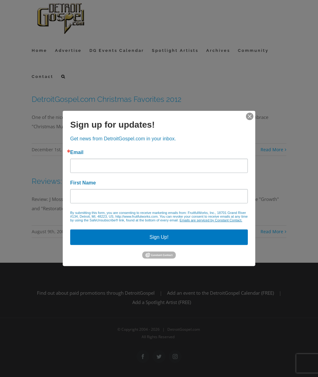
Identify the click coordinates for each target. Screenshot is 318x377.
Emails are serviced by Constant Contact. (210, 220)
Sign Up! (158, 237)
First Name (83, 182)
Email (77, 152)
